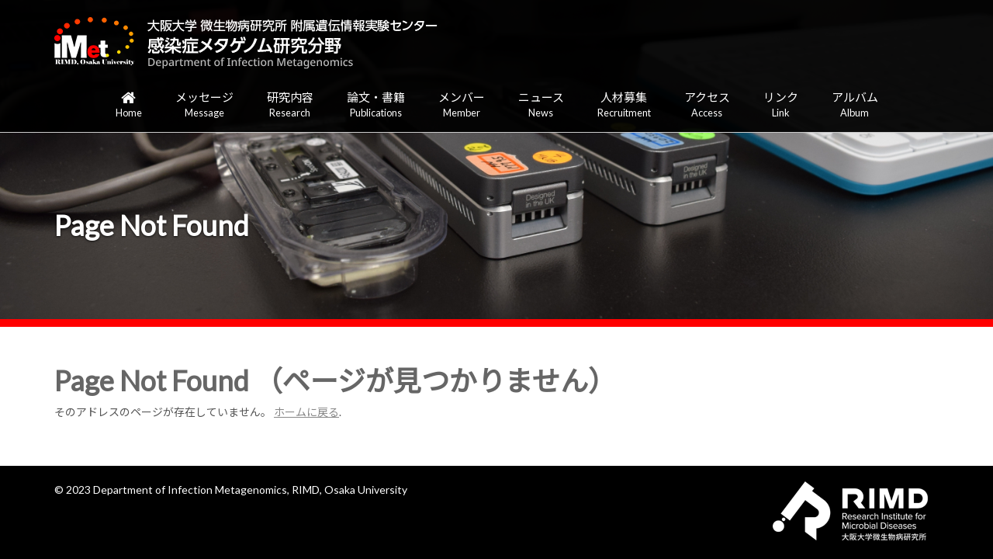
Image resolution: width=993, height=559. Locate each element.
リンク (780, 105)
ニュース (541, 105)
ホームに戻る (306, 411)
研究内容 (290, 105)
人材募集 (624, 105)
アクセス (707, 105)
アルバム (855, 105)
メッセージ (204, 105)
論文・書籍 (376, 105)
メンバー (461, 105)
